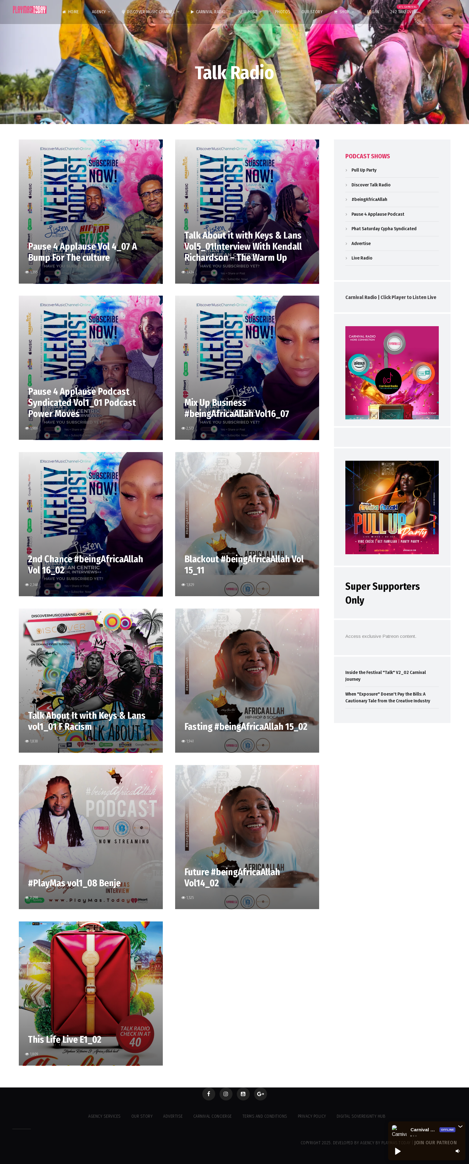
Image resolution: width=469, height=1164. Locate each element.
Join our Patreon (435, 1142)
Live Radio (362, 258)
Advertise (361, 243)
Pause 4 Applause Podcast (378, 214)
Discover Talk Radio (371, 185)
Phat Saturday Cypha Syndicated (384, 228)
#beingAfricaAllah (369, 199)
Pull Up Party (364, 170)
